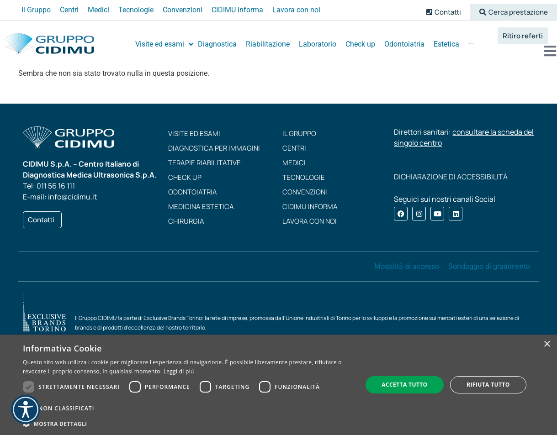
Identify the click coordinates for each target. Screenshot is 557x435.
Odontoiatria (192, 192)
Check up (185, 177)
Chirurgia (186, 221)
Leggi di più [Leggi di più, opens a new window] (179, 371)
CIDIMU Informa (310, 206)
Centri (294, 148)
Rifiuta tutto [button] (488, 384)
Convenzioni (304, 192)
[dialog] (278, 385)
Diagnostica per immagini (214, 148)
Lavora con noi (309, 221)
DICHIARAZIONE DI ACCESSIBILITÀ (451, 177)
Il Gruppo (299, 133)
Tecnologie (303, 177)
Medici (294, 163)
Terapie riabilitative (204, 163)
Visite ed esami (194, 133)
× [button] (546, 344)
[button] (513, 12)
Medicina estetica (201, 206)
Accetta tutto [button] (404, 384)
